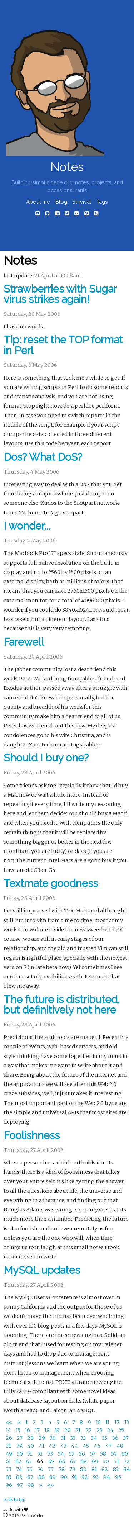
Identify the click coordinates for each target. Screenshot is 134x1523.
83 (116, 1469)
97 (20, 1485)
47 (109, 1446)
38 (9, 1446)
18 (47, 1430)
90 (64, 1477)
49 (9, 1454)
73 (9, 1469)
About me (38, 202)
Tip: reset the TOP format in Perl (63, 345)
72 (127, 1461)
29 (42, 1438)
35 (105, 1438)
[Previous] (19, 1422)
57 (93, 1454)
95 (118, 1477)
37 (126, 1438)
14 (9, 1430)
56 (82, 1454)
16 (28, 1430)
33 (83, 1438)
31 (63, 1438)
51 (30, 1454)
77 (51, 1469)
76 (41, 1469)
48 (119, 1446)
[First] (9, 1422)
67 (73, 1461)
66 (62, 1461)
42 (52, 1446)
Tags (102, 202)
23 (99, 1430)
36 (115, 1438)
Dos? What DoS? (43, 457)
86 (20, 1477)
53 (51, 1454)
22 (89, 1430)
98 (31, 1485)
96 (9, 1485)
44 (75, 1446)
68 (84, 1461)
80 (84, 1469)
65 (51, 1461)
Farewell (24, 642)
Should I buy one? (46, 758)
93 (96, 1477)
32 (73, 1438)
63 (29, 1461)
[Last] (50, 1485)
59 (114, 1454)
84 (126, 1469)
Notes (67, 167)
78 (62, 1469)
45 (86, 1446)
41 (42, 1446)
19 (58, 1430)
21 (78, 1430)
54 (61, 1454)
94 (107, 1477)
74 (19, 1469)
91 (75, 1477)
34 (94, 1438)
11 (107, 1422)
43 (64, 1446)
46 (98, 1446)
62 (19, 1461)
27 (20, 1438)
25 (121, 1430)
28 (31, 1438)
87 (30, 1477)
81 (94, 1469)
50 (20, 1454)
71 (117, 1461)
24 (111, 1430)
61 (9, 1461)
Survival (81, 202)
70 (106, 1461)
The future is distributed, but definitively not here (62, 1004)
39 (20, 1446)
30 (53, 1438)
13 (126, 1422)
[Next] (41, 1485)
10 (99, 1422)
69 (95, 1461)
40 (31, 1446)
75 (30, 1469)
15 (18, 1430)
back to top (14, 1499)
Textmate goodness (51, 883)
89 (53, 1477)
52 (40, 1454)
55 (72, 1454)
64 (41, 1461)
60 (124, 1454)
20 (68, 1430)
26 (9, 1438)
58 (103, 1454)
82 (105, 1469)
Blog (61, 202)
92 (85, 1477)
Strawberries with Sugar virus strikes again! (60, 294)
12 (117, 1422)
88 (42, 1477)
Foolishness (32, 1135)
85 (9, 1477)
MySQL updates (42, 1270)
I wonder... (27, 526)
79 (72, 1469)
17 (38, 1430)
